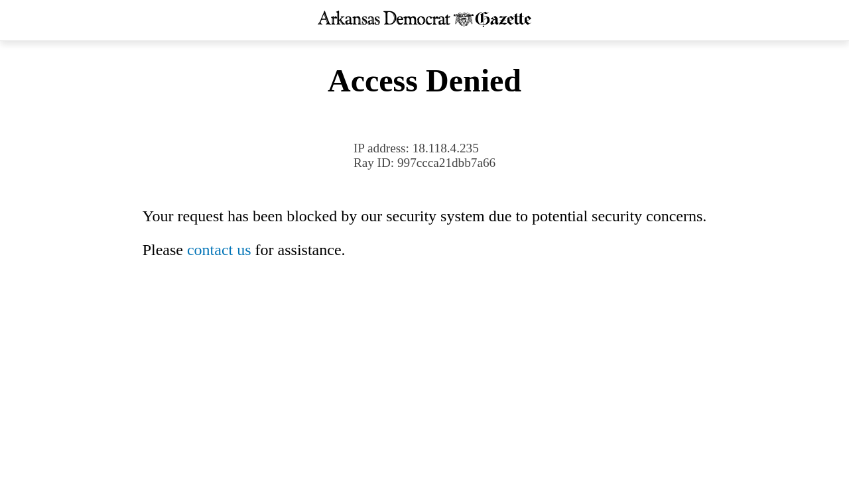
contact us (219, 249)
